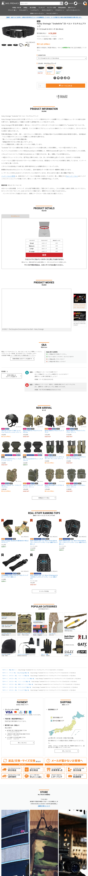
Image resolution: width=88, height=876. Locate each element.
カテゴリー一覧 (12, 675)
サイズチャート (15, 216)
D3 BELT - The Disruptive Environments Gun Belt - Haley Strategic (80, 301)
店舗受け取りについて (44, 806)
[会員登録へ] (69, 3)
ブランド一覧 (12, 672)
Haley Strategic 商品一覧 (23, 672)
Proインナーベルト (72, 176)
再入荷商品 (33, 7)
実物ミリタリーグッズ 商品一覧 (25, 684)
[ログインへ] (78, 3)
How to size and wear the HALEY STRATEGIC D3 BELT (80, 318)
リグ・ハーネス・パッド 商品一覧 (26, 678)
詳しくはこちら (22, 743)
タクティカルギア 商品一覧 (24, 687)
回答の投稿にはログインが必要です (11, 375)
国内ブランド (71, 7)
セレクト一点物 (51, 7)
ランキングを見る (44, 591)
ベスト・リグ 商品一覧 (23, 675)
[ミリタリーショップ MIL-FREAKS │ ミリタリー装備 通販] (10, 3)
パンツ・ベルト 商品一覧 (24, 681)
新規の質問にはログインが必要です (22, 359)
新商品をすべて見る (44, 498)
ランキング (41, 7)
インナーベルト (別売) (8, 176)
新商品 (25, 7)
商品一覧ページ (12, 670)
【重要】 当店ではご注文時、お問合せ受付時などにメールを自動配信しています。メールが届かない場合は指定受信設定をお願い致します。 (44, 17)
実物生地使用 (62, 7)
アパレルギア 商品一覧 (23, 690)
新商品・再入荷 (17, 7)
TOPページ (5, 670)
